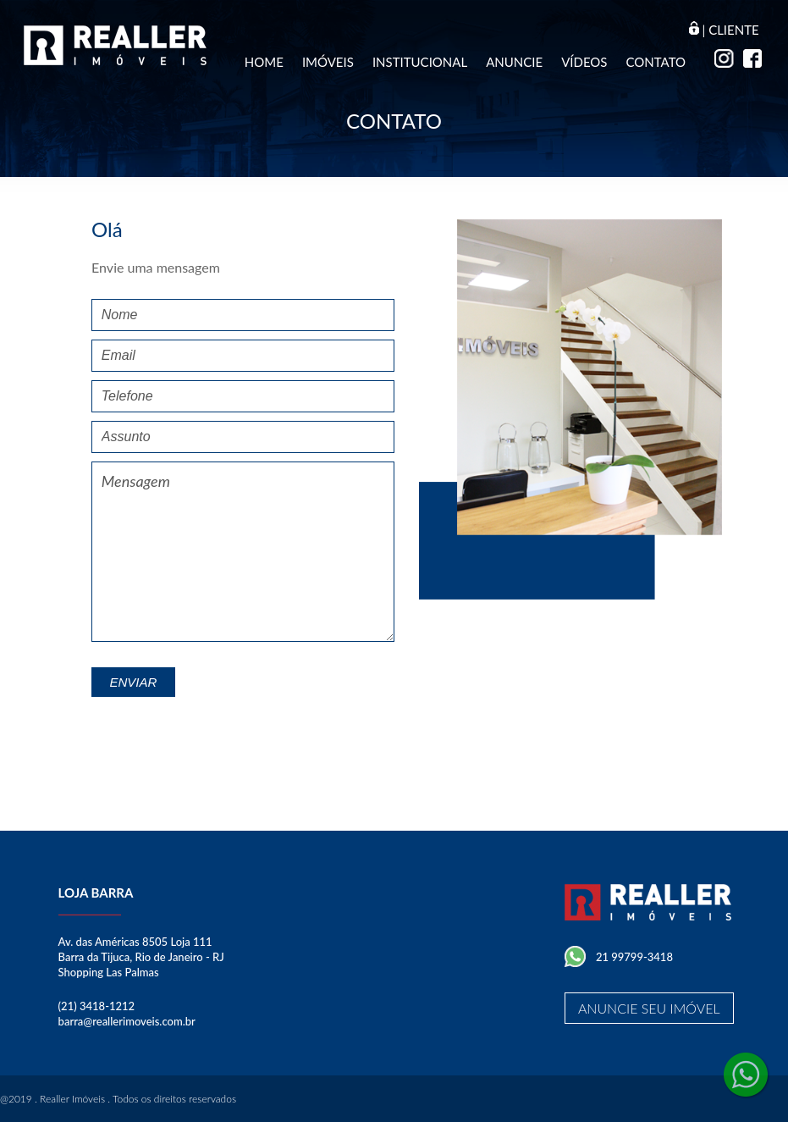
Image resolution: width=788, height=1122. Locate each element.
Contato (655, 61)
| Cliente (724, 29)
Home (264, 61)
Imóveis (328, 61)
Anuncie (514, 61)
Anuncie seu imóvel (649, 1008)
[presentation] (265, 730)
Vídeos (584, 61)
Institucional (419, 61)
